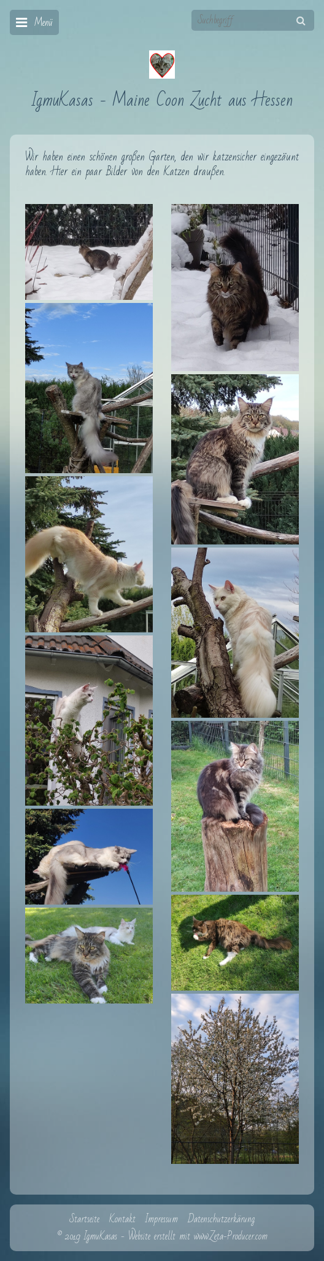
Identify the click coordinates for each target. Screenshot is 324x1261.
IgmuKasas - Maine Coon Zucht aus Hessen (162, 100)
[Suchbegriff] (252, 20)
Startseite (84, 1219)
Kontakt (122, 1219)
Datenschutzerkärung (221, 1219)
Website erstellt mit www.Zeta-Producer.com (198, 1236)
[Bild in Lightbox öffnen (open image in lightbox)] (89, 252)
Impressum (161, 1219)
